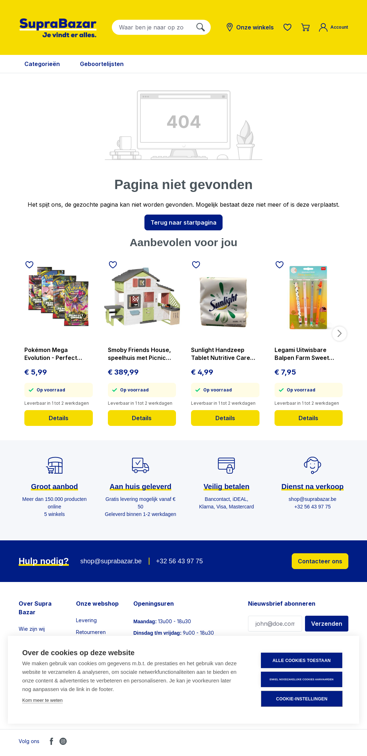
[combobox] (151, 27)
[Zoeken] (201, 27)
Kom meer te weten (42, 700)
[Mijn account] (333, 27)
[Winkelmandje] (305, 27)
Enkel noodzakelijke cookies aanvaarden (301, 679)
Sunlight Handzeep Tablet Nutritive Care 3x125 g (220, 354)
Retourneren (91, 632)
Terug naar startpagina (183, 222)
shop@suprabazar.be (111, 561)
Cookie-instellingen (301, 698)
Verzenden (326, 623)
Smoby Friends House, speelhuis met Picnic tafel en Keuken (139, 354)
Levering (86, 620)
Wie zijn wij (32, 629)
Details (58, 418)
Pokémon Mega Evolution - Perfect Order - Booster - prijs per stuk (55, 354)
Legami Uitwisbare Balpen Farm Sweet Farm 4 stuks (302, 354)
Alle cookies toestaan (301, 660)
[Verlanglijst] (287, 27)
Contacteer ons (320, 561)
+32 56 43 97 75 (179, 561)
